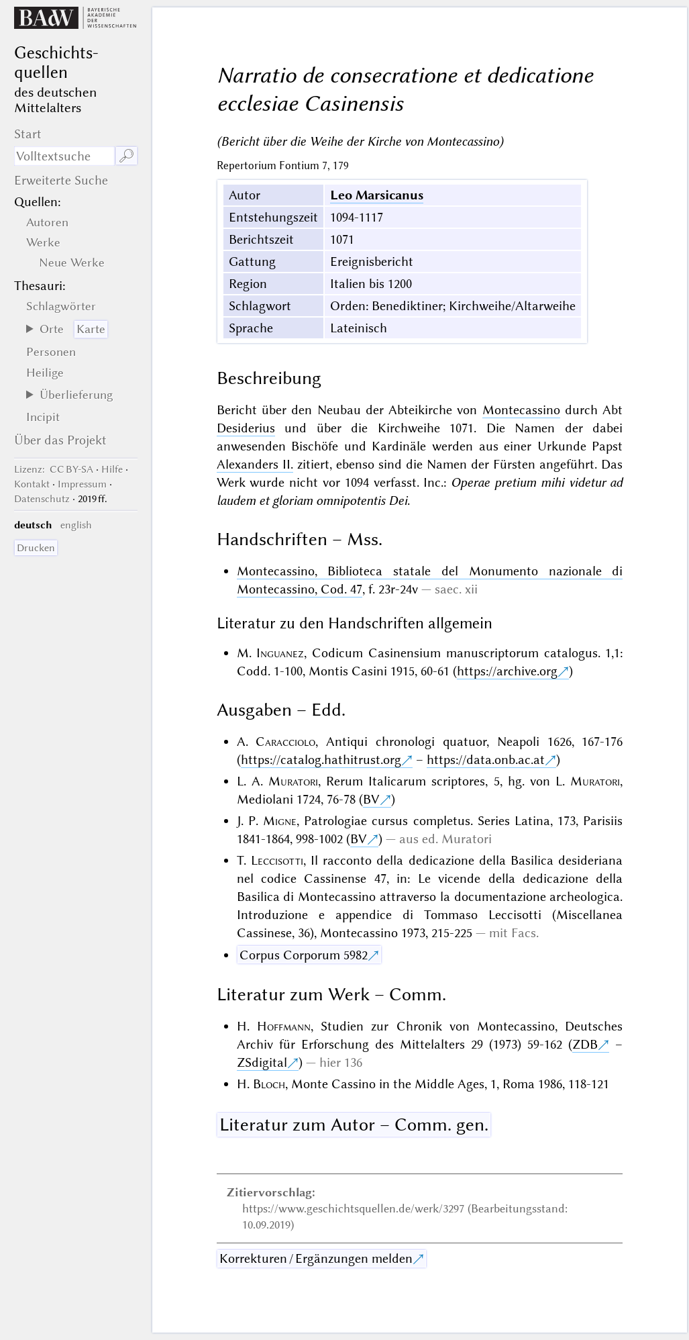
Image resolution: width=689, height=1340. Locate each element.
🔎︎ (126, 156)
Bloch (269, 1084)
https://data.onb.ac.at (486, 759)
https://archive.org (507, 671)
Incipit (43, 417)
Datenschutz (42, 499)
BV (371, 799)
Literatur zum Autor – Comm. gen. (353, 1124)
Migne (280, 820)
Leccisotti (277, 860)
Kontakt (32, 484)
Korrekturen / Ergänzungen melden (316, 1258)
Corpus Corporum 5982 (304, 955)
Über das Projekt (60, 440)
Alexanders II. (255, 464)
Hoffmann (284, 1026)
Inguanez (280, 653)
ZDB (585, 1044)
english (76, 525)
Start (28, 134)
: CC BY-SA (53, 469)
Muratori (293, 781)
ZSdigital (262, 1062)
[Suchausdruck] (64, 156)
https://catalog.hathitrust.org (321, 759)
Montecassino (521, 410)
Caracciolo (285, 741)
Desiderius (246, 428)
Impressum (82, 484)
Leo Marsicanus (376, 195)
